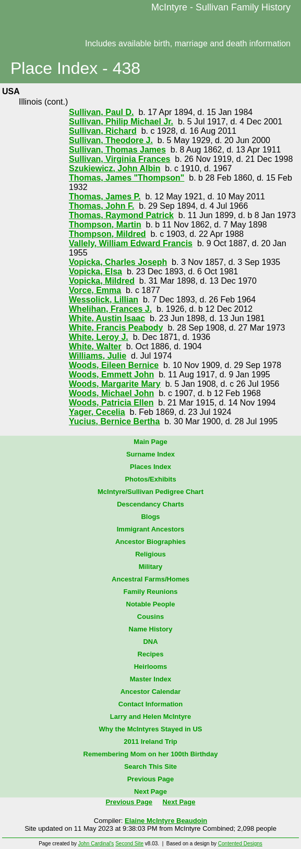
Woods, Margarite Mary (115, 383)
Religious (150, 554)
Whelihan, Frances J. (110, 309)
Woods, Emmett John (111, 374)
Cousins (150, 616)
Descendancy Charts (150, 504)
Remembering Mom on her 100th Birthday (150, 754)
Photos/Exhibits (150, 479)
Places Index (150, 467)
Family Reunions (150, 591)
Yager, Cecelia (97, 412)
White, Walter (95, 346)
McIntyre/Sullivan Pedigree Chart (150, 492)
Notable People (150, 604)
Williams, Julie (97, 355)
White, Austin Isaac (107, 318)
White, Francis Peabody (116, 327)
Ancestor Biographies (150, 542)
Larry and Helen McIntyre (150, 716)
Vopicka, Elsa (95, 271)
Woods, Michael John (111, 393)
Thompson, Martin (105, 224)
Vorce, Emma (95, 290)
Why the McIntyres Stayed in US (150, 729)
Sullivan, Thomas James (117, 149)
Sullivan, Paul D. (101, 112)
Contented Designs (240, 843)
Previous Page (150, 779)
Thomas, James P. (105, 196)
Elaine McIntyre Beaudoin (166, 821)
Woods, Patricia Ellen (111, 402)
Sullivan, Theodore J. (111, 140)
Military (151, 567)
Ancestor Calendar (151, 691)
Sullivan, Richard (103, 130)
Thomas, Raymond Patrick (121, 215)
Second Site (129, 843)
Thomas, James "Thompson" (126, 177)
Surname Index (150, 454)
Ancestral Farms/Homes (150, 579)
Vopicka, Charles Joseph (118, 262)
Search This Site (150, 766)
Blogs (150, 517)
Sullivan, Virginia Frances (119, 159)
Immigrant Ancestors (151, 529)
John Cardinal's (96, 843)
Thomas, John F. (101, 205)
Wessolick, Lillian (103, 299)
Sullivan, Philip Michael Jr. (121, 121)
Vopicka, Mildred (102, 280)
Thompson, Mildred (107, 234)
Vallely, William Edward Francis (130, 243)
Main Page (150, 442)
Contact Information (150, 704)
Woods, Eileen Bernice (114, 365)
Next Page (150, 791)
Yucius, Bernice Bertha (114, 421)
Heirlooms (150, 666)
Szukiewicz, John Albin (114, 168)
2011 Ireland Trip (150, 741)
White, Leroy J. (98, 337)
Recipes (151, 654)
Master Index (150, 679)
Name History (151, 629)
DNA (150, 641)
